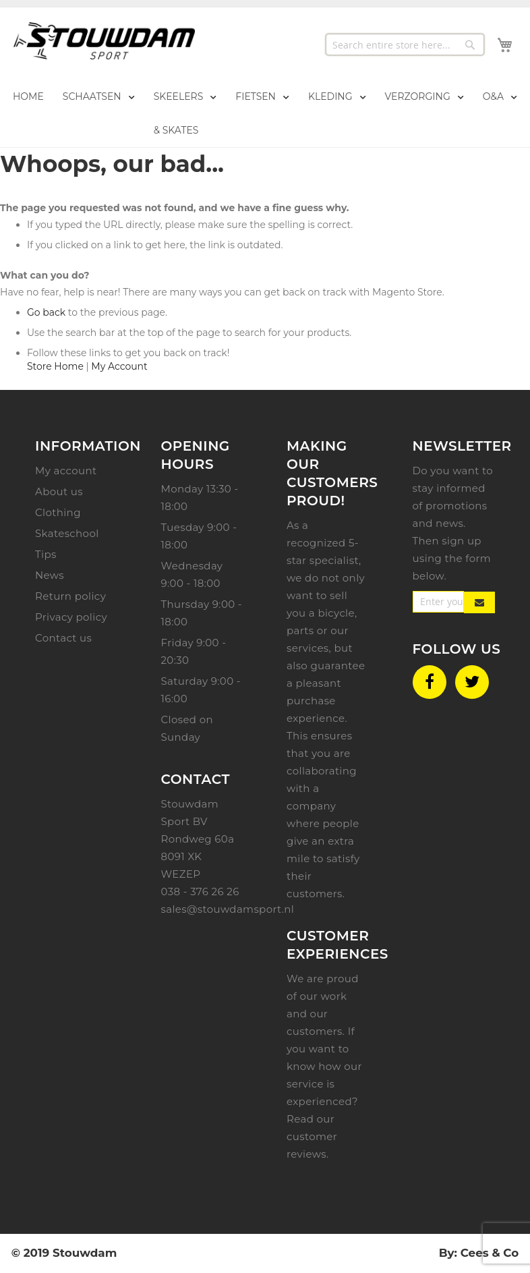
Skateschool (67, 533)
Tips (46, 554)
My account (65, 470)
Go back (46, 312)
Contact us (63, 637)
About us (59, 491)
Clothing (58, 512)
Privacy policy (71, 617)
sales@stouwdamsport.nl (228, 909)
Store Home (55, 366)
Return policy (70, 596)
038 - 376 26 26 (200, 891)
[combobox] (405, 44)
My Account (119, 366)
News (49, 575)
